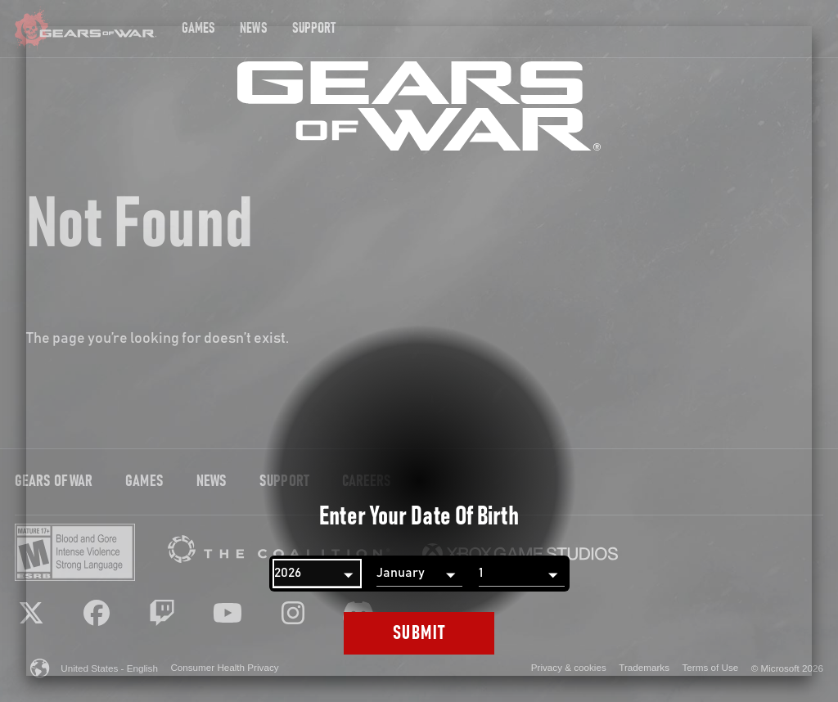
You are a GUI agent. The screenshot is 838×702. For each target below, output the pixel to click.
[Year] (317, 573)
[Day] (522, 573)
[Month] (419, 573)
